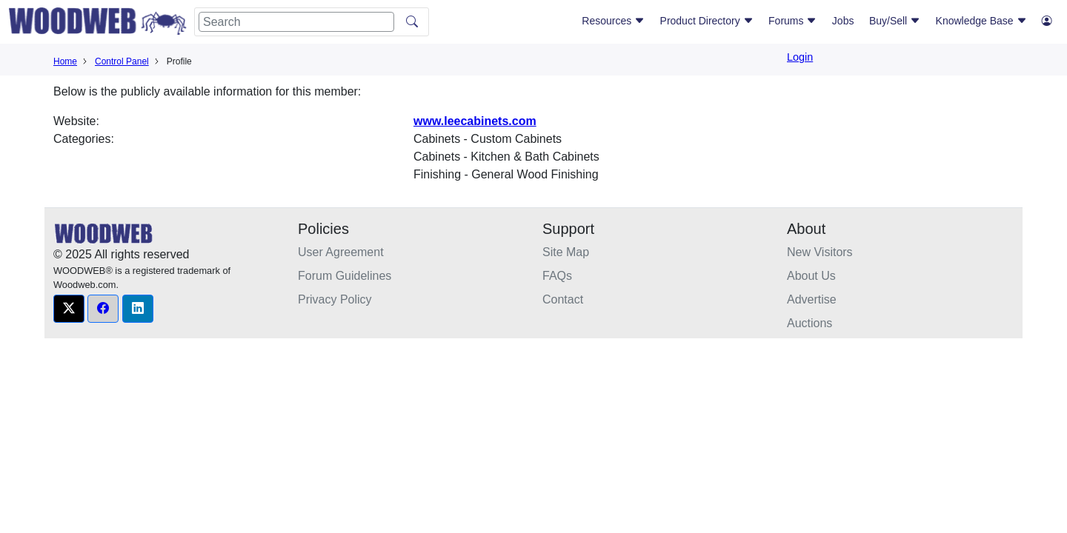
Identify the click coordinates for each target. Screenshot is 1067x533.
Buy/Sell (894, 21)
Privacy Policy (335, 299)
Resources (613, 21)
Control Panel (122, 61)
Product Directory (707, 21)
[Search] (296, 22)
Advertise (812, 299)
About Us (811, 275)
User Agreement (341, 252)
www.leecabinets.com (474, 121)
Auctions (809, 323)
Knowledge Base (981, 21)
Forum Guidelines (344, 275)
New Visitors (820, 252)
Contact (562, 299)
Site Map (565, 252)
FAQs (557, 275)
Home (65, 61)
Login (800, 57)
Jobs (843, 21)
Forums (792, 21)
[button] (68, 309)
